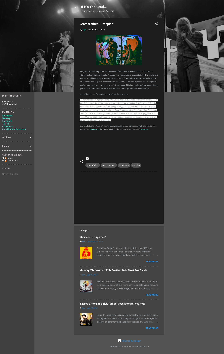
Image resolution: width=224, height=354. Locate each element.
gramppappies (108, 165)
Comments (11, 160)
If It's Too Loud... (94, 7)
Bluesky (6, 118)
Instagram (7, 115)
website (144, 129)
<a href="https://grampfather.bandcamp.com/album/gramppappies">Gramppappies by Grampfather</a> (119, 141)
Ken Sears (124, 165)
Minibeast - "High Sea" (93, 237)
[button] (156, 24)
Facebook (7, 121)
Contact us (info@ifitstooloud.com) (14, 128)
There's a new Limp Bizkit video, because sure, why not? (112, 303)
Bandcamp (94, 129)
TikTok (5, 123)
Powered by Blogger (129, 341)
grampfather (92, 165)
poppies (136, 165)
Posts (9, 158)
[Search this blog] (17, 174)
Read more (152, 261)
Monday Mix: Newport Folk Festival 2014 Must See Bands (113, 270)
